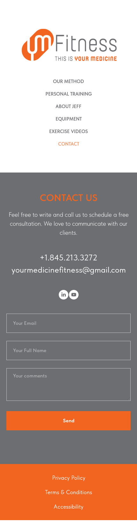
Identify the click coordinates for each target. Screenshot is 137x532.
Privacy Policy (68, 477)
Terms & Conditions (68, 492)
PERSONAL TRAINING (68, 94)
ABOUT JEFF (68, 106)
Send (68, 421)
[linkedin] (63, 295)
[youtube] (74, 295)
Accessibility (68, 506)
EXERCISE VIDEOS (68, 131)
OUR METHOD (68, 81)
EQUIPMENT (69, 119)
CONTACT (68, 144)
